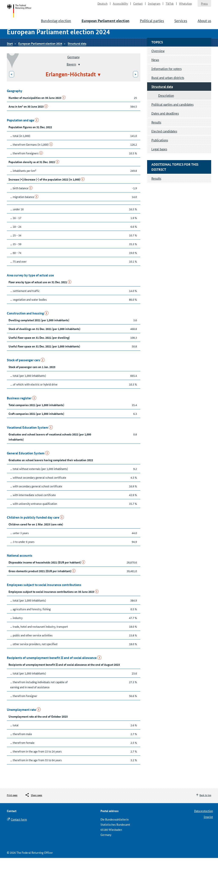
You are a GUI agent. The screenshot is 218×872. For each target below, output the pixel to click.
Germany (73, 71)
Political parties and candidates (172, 118)
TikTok (170, 5)
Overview (158, 65)
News (155, 73)
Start (22, 14)
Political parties (152, 25)
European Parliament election (105, 25)
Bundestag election (56, 25)
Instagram (154, 5)
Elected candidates (164, 145)
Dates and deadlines (165, 127)
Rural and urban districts (167, 91)
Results (156, 136)
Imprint (208, 831)
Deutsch (103, 5)
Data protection (203, 825)
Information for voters (166, 82)
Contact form (19, 833)
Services (180, 25)
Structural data (77, 57)
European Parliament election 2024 (40, 57)
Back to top (205, 809)
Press (204, 5)
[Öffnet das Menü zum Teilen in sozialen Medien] (33, 809)
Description (166, 109)
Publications (159, 154)
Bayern (71, 78)
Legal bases (159, 163)
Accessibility (120, 5)
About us (204, 25)
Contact (138, 5)
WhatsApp (185, 5)
